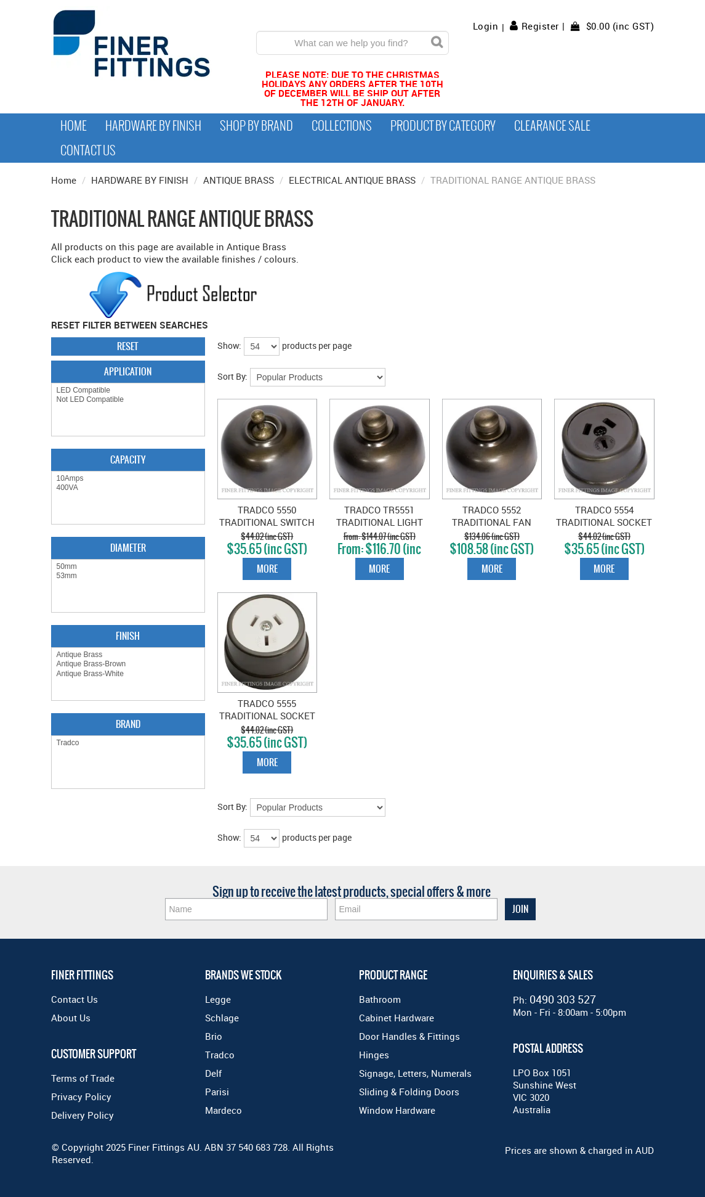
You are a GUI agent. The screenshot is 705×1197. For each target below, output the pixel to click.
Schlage (222, 1017)
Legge (218, 999)
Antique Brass (128, 655)
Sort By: (232, 376)
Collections (342, 126)
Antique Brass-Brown (128, 664)
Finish (128, 636)
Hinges (374, 1054)
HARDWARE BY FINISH (139, 180)
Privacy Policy (81, 1096)
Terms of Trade (83, 1078)
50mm (128, 566)
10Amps (128, 478)
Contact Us (88, 150)
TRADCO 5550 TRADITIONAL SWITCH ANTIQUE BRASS (267, 522)
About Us (71, 1017)
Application (127, 371)
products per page (317, 345)
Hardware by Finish (153, 126)
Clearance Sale (552, 126)
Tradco (128, 743)
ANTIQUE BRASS (238, 180)
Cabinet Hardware (396, 1017)
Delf (213, 1073)
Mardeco (223, 1110)
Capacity (127, 459)
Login (486, 26)
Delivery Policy (82, 1115)
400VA (128, 487)
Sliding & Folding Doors (409, 1091)
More (267, 569)
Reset (128, 346)
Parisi (217, 1091)
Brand (128, 724)
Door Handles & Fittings (409, 1036)
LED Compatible (128, 390)
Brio (213, 1036)
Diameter (128, 548)
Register (540, 25)
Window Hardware (397, 1110)
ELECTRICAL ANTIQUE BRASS (352, 180)
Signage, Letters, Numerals (415, 1073)
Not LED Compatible (128, 399)
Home (73, 126)
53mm (128, 576)
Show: (229, 345)
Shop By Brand (256, 126)
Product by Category (443, 126)
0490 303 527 (563, 999)
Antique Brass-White (128, 674)
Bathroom (380, 999)
